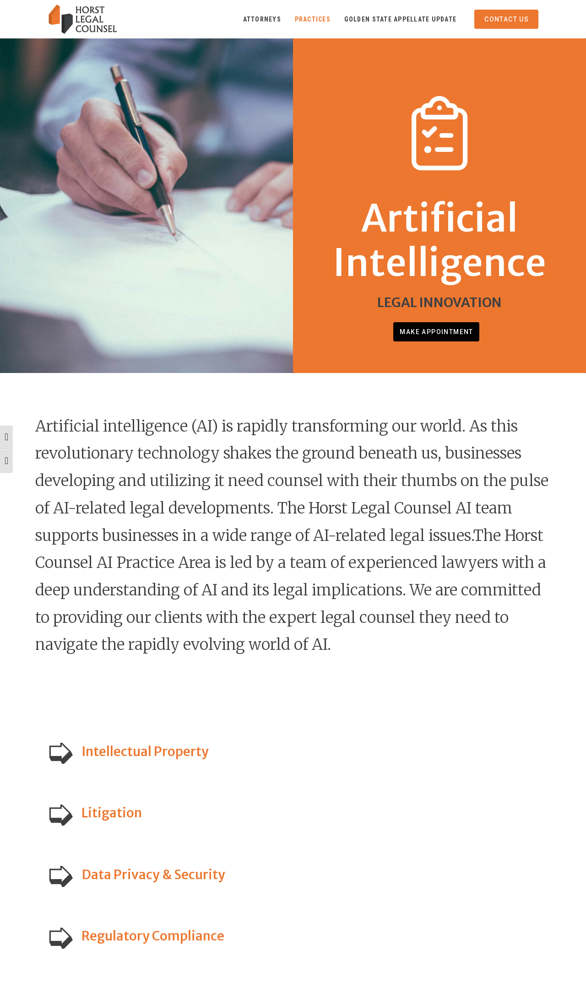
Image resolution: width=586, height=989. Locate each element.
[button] (293, 751)
